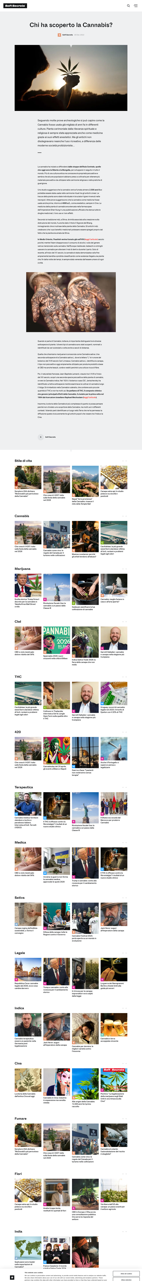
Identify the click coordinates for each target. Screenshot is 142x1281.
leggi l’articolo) (91, 239)
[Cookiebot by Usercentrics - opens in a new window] (12, 1277)
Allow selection (126, 1269)
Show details (98, 1277)
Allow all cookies (126, 1262)
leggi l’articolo (90, 397)
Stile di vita (23, 460)
